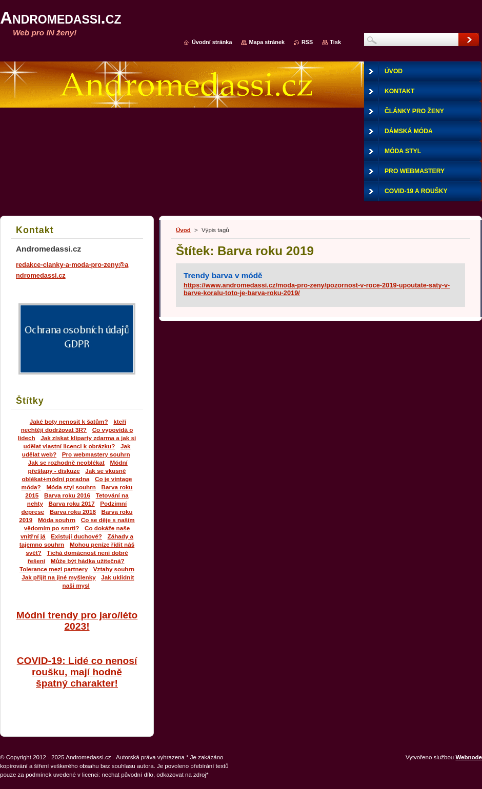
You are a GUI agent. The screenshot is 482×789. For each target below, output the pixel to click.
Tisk (335, 42)
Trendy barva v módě (223, 275)
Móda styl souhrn (71, 487)
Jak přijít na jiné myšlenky (58, 577)
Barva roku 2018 (73, 511)
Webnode (468, 757)
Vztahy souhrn (113, 569)
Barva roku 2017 (72, 503)
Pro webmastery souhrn (96, 454)
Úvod (183, 230)
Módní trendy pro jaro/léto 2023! (77, 621)
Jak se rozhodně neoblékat (66, 462)
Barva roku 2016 (67, 495)
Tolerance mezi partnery (53, 569)
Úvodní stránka (212, 42)
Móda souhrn (56, 519)
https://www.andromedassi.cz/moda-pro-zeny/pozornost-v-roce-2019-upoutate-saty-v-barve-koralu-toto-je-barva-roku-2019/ (317, 289)
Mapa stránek (267, 42)
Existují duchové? (76, 536)
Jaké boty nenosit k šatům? (69, 421)
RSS (307, 42)
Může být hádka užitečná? (88, 560)
